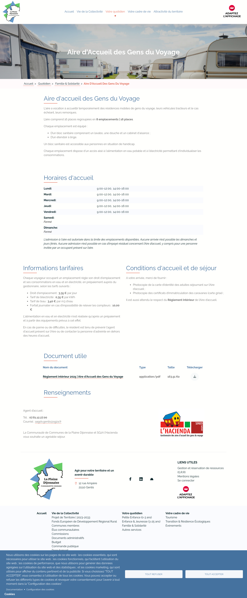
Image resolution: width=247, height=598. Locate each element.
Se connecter (186, 480)
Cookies (9, 594)
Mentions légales (188, 476)
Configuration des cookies (40, 589)
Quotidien (44, 83)
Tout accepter (214, 574)
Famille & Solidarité (67, 83)
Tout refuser (153, 574)
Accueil (28, 83)
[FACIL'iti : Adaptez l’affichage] (235, 11)
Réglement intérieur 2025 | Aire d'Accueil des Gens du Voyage (83, 376)
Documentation (14, 589)
